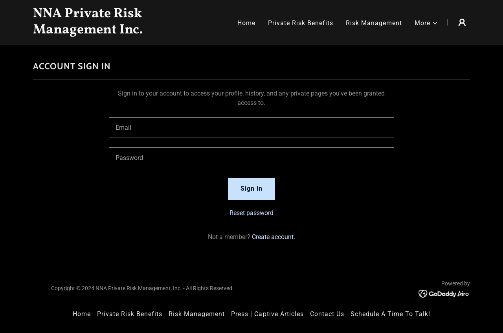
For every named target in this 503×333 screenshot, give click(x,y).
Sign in (251, 188)
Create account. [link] (273, 237)
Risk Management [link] (374, 23)
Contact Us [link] (327, 314)
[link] (109, 31)
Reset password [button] (251, 213)
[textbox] (251, 127)
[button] (426, 23)
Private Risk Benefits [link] (300, 23)
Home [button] (82, 314)
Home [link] (246, 23)
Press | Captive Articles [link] (267, 314)
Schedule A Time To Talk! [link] (390, 314)
